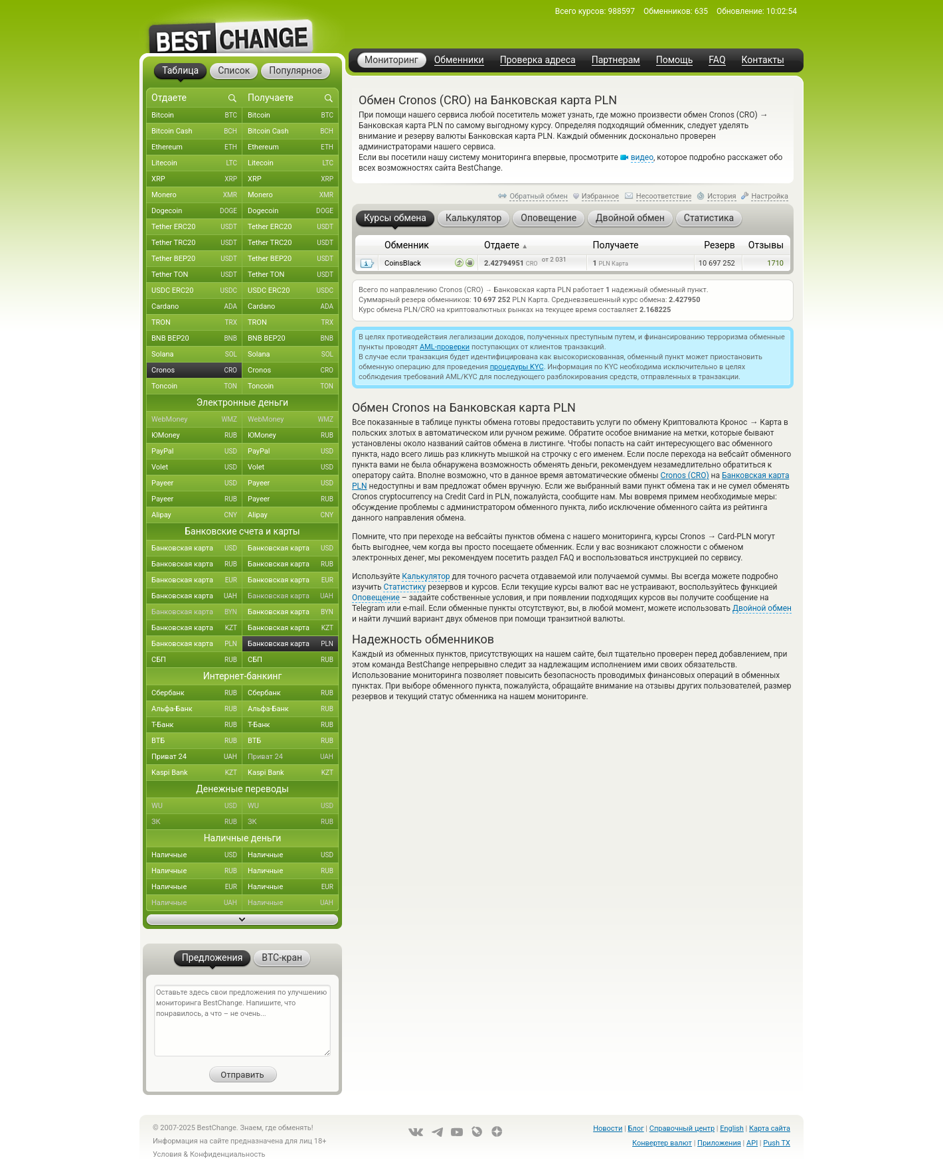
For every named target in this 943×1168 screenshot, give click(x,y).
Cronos (196, 370)
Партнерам (616, 60)
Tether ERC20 (196, 227)
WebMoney (196, 420)
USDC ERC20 (196, 291)
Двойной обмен (762, 608)
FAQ (717, 60)
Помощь (674, 60)
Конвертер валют (662, 1143)
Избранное (600, 196)
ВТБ (196, 741)
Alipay (196, 515)
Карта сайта (769, 1128)
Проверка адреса (538, 60)
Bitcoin (196, 116)
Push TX (776, 1143)
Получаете (616, 245)
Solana (196, 355)
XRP (196, 179)
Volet (196, 467)
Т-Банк (196, 725)
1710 (775, 263)
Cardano (196, 307)
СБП (196, 660)
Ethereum (196, 147)
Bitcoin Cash (196, 131)
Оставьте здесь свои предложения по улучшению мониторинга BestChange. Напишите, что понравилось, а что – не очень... (242, 1020)
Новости (607, 1128)
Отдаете (506, 245)
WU (196, 806)
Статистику (404, 587)
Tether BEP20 (196, 259)
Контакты (763, 60)
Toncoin (196, 386)
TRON (196, 323)
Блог (635, 1128)
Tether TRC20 (196, 243)
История (721, 196)
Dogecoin (196, 211)
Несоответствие (664, 196)
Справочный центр (682, 1128)
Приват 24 (196, 757)
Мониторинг (391, 59)
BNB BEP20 (196, 339)
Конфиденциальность (228, 1154)
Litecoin (196, 163)
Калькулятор (426, 576)
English (732, 1128)
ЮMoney (196, 436)
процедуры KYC (517, 367)
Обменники (459, 60)
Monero (196, 195)
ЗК (196, 822)
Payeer (196, 483)
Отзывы (766, 245)
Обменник (407, 245)
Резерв (719, 245)
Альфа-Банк (196, 709)
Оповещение (376, 597)
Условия (167, 1154)
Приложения (719, 1143)
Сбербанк (196, 693)
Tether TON (196, 275)
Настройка (769, 196)
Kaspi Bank (196, 773)
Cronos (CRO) (685, 475)
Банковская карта (196, 548)
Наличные (196, 855)
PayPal (196, 451)
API (752, 1143)
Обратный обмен (538, 196)
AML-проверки (445, 347)
